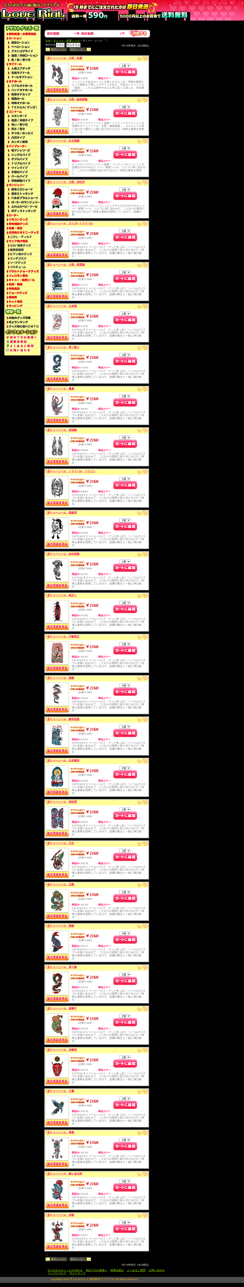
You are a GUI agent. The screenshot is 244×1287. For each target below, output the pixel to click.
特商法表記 (117, 1270)
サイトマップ (77, 1273)
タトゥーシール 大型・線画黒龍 (67, 99)
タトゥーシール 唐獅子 (62, 1008)
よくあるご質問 (136, 1270)
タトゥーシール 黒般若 (62, 512)
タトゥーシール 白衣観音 (63, 760)
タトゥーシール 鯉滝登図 (63, 719)
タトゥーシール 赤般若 (62, 1049)
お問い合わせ (157, 1270)
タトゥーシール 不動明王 (63, 636)
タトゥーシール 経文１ (62, 595)
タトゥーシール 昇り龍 (62, 967)
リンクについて (57, 1273)
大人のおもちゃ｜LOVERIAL (65, 1270)
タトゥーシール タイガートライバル (70, 223)
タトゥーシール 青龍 (60, 1132)
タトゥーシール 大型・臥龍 (64, 58)
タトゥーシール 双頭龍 (62, 429)
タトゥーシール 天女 (60, 843)
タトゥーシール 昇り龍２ (63, 347)
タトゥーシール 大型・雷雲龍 (66, 264)
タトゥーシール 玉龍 (60, 884)
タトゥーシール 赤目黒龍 (63, 553)
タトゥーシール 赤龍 (60, 1214)
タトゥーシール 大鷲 (60, 1091)
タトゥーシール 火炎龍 (62, 306)
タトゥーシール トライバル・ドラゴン (71, 471)
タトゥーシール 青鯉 (60, 925)
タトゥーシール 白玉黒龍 (63, 140)
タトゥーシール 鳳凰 (60, 388)
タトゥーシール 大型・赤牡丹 (66, 182)
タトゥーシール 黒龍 (60, 677)
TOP (47, 40)
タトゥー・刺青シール (66, 40)
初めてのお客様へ (96, 1270)
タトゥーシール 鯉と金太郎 (64, 1173)
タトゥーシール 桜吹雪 (62, 801)
